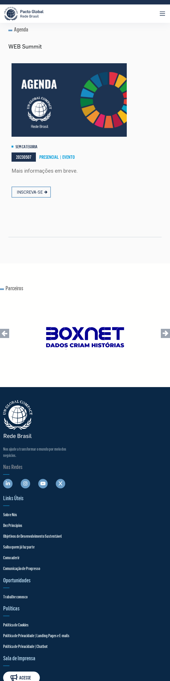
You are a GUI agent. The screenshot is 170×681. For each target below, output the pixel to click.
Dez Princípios (12, 525)
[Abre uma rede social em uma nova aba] (8, 483)
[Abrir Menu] (162, 14)
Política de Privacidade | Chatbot (25, 646)
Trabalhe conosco (15, 596)
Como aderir (11, 557)
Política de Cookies (16, 624)
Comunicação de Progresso (21, 568)
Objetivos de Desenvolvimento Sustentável (32, 536)
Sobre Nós (10, 514)
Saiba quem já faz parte (19, 546)
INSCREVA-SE (32, 192)
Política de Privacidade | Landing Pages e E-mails (36, 635)
